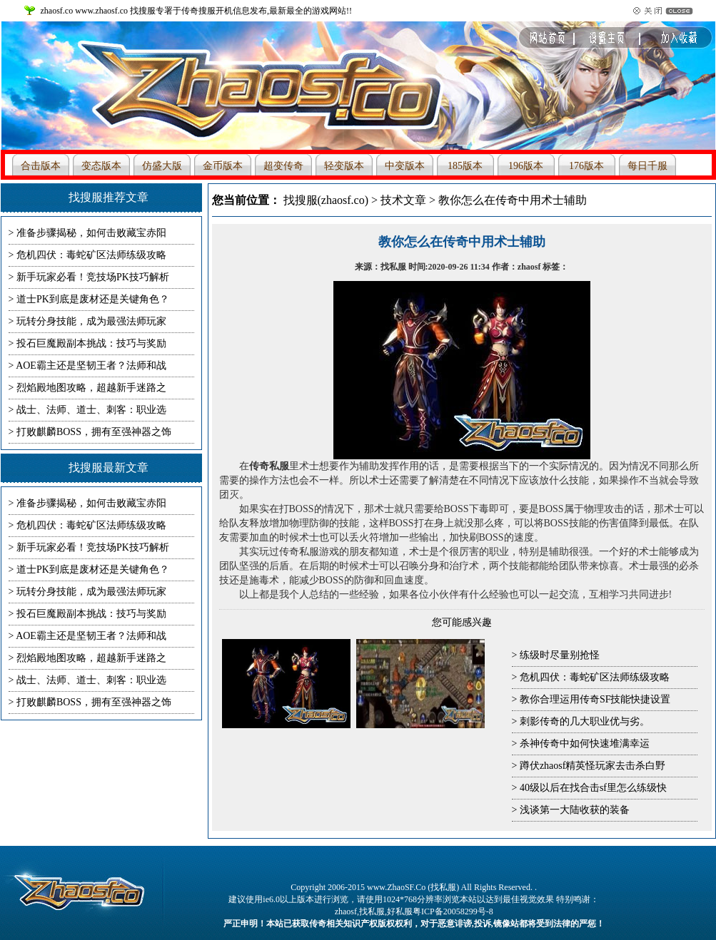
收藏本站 (620, 42)
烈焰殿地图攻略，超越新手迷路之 (91, 387)
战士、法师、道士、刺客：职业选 (91, 409)
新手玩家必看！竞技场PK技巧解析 (92, 277)
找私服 (372, 911)
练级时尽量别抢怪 (560, 655)
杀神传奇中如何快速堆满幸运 (585, 743)
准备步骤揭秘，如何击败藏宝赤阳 (91, 233)
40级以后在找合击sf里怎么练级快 (593, 787)
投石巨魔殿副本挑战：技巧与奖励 (91, 343)
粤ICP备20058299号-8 (453, 911)
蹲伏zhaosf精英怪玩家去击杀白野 (593, 765)
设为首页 (670, 42)
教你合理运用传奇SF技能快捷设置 (595, 699)
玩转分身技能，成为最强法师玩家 (91, 321)
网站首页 (570, 42)
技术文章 (403, 200)
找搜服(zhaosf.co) (326, 200)
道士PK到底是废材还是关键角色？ (92, 299)
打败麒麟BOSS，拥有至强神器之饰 (93, 431)
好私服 (400, 911)
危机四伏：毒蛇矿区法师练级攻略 (595, 677)
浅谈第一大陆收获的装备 (575, 809)
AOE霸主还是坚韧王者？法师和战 (91, 365)
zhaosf (346, 911)
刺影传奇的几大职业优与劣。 (585, 721)
